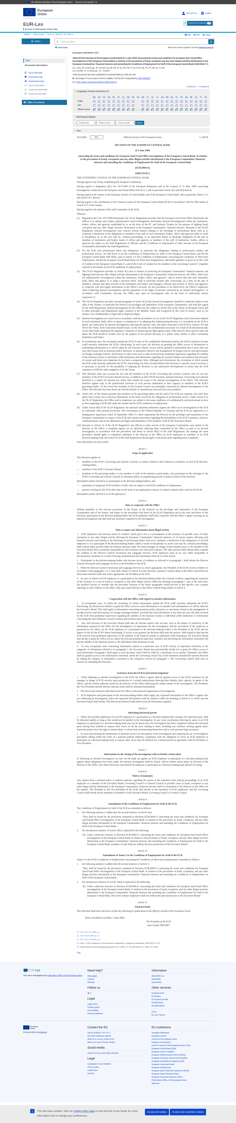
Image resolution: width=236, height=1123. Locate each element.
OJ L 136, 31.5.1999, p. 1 (90, 932)
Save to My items (34, 85)
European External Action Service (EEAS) (169, 1055)
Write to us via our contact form (100, 1039)
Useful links (157, 982)
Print (197, 35)
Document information (36, 65)
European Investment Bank (163, 1064)
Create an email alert (36, 89)
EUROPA (27, 34)
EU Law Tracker (158, 1015)
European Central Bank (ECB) (164, 1048)
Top (79, 952)
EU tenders (156, 996)
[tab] (141, 91)
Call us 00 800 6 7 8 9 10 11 (98, 1033)
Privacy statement (95, 1013)
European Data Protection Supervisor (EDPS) (170, 1070)
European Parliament (160, 1033)
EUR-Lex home (39, 34)
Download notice (34, 81)
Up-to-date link (33, 72)
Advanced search (206, 47)
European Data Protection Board (165, 1074)
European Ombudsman (161, 1067)
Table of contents (34, 102)
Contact (90, 979)
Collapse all (203, 87)
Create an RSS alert (35, 93)
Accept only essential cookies (188, 1112)
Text (27, 60)
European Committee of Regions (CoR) (168, 1061)
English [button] (206, 13)
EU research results (160, 999)
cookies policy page (84, 1111)
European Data (158, 993)
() (145, 190)
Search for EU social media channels (103, 1053)
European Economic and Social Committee (170, 1058)
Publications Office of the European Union (64, 975)
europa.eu (43, 1032)
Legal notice (92, 1004)
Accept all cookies (157, 1112)
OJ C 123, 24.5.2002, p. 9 (90, 940)
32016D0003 (144, 78)
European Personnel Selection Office (167, 1077)
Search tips (61, 47)
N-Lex (154, 1012)
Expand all (191, 87)
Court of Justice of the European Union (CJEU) (171, 1045)
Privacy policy (93, 1067)
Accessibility (92, 1010)
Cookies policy (93, 1007)
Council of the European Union (164, 1039)
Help (188, 35)
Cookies (90, 1073)
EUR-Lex (33, 24)
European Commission (161, 1042)
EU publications (158, 1006)
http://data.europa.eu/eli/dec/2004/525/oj (96, 82)
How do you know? (86, 2)
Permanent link (33, 76)
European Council (159, 1036)
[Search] (211, 41)
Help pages (92, 976)
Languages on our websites (99, 1064)
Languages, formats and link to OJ (91, 91)
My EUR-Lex (189, 13)
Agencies (156, 1083)
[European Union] (30, 1027)
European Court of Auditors (163, 1052)
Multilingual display (84, 117)
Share (207, 35)
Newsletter (156, 979)
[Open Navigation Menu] (36, 41)
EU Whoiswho (157, 1002)
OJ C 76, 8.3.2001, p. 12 (89, 936)
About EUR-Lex (158, 976)
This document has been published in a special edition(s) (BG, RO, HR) (104, 74)
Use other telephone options (99, 1036)
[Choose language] (86, 123)
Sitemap (91, 982)
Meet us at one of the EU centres (101, 1042)
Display (140, 123)
